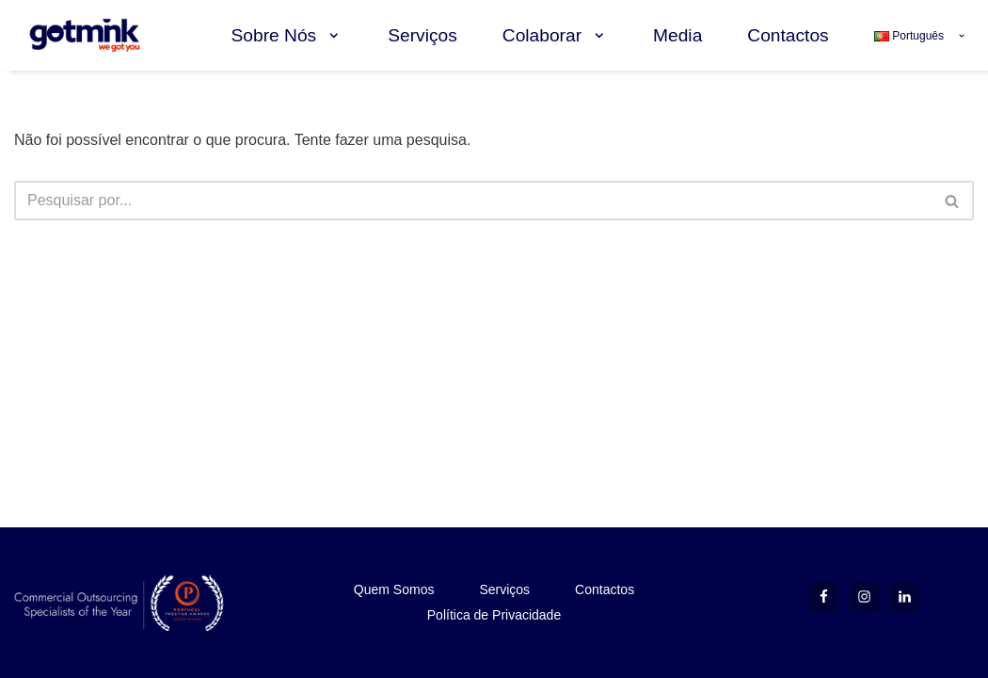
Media (677, 35)
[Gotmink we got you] (84, 35)
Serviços (422, 35)
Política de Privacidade (494, 614)
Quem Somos (394, 589)
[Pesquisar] (473, 200)
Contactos (787, 35)
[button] (334, 35)
